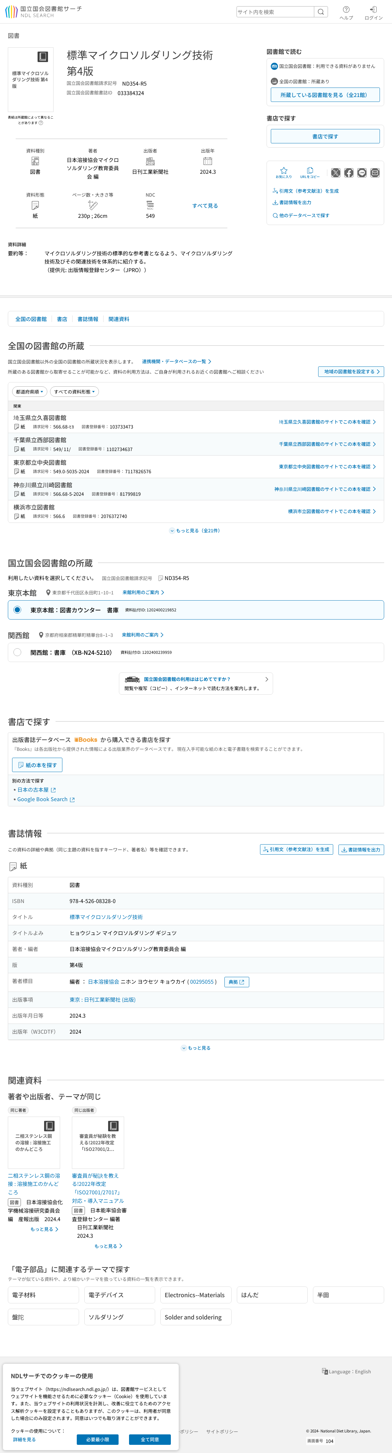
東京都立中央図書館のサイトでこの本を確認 (328, 467)
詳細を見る (24, 1439)
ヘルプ (346, 12)
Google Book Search (46, 799)
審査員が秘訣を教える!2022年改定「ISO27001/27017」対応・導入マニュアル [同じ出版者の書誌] (98, 1187)
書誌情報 (87, 319)
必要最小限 (97, 1439)
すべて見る (205, 205)
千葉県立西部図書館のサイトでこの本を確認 (328, 444)
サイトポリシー (222, 1431)
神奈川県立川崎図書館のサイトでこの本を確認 (326, 489)
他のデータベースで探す (301, 215)
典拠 (237, 981)
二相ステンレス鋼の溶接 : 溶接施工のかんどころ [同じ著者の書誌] (34, 1183)
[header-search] (282, 11)
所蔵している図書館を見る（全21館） (325, 95)
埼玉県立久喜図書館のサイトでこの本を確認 (328, 422)
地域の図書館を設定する (353, 372)
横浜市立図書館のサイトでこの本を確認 (333, 511)
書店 (62, 319)
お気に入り (284, 173)
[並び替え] (29, 391)
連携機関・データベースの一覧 (178, 361)
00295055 (202, 981)
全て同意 (150, 1439)
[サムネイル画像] (35, 1143)
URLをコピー (310, 173)
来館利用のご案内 (144, 592)
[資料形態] (74, 391)
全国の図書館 (31, 319)
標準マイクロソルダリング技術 (106, 917)
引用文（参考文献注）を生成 (305, 190)
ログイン (374, 12)
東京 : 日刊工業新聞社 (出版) (103, 999)
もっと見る (45, 1229)
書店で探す (325, 136)
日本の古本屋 (37, 789)
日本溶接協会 (103, 981)
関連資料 (118, 319)
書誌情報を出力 (291, 202)
